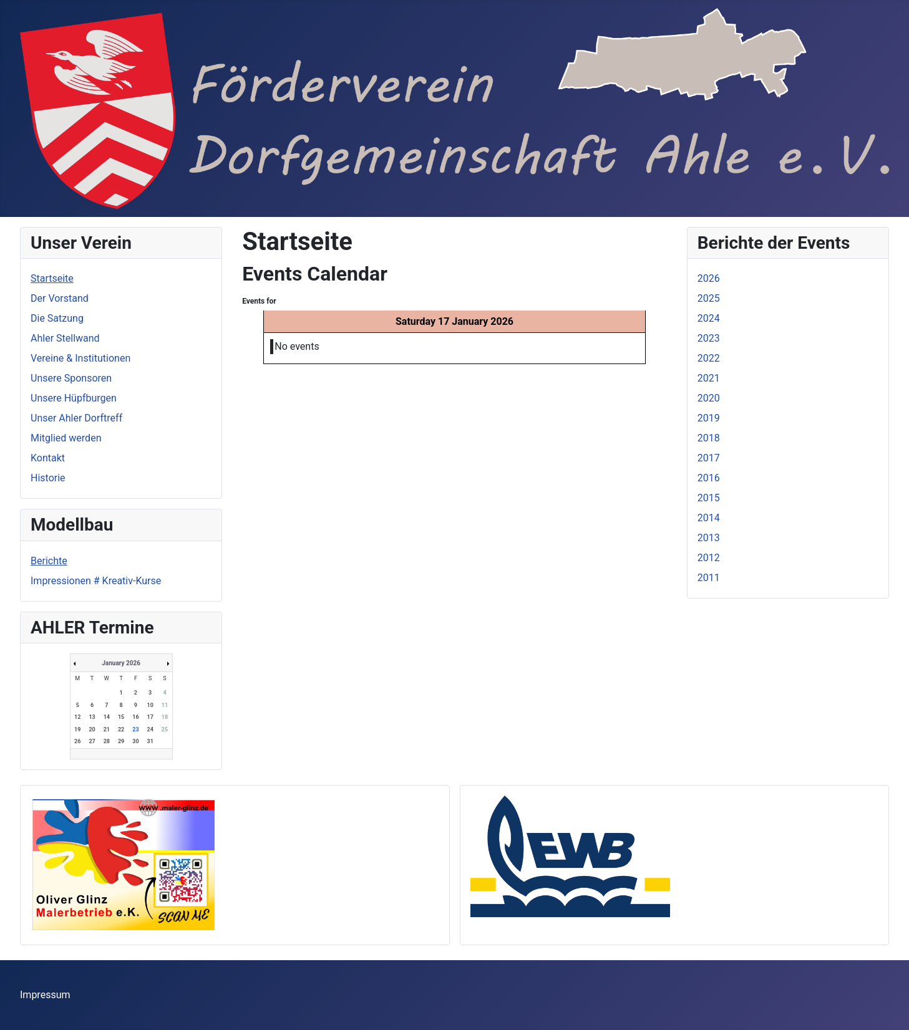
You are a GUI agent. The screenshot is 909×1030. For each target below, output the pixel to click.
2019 (709, 418)
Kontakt (48, 458)
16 (135, 717)
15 (121, 717)
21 (107, 729)
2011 (709, 578)
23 (135, 729)
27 (92, 741)
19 (77, 729)
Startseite (52, 278)
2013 (709, 538)
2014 (709, 518)
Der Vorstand (60, 298)
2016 (709, 478)
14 (107, 717)
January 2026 (121, 663)
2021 (709, 378)
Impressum (45, 995)
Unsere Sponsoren (71, 378)
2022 (709, 358)
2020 (709, 398)
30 (135, 741)
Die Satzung (57, 318)
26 (77, 741)
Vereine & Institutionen (80, 358)
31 (150, 741)
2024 (709, 318)
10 (150, 705)
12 (77, 717)
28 (107, 741)
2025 (709, 298)
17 (150, 717)
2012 (709, 558)
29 (121, 741)
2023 (709, 338)
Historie (48, 478)
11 (165, 705)
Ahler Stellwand (65, 338)
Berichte (49, 561)
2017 (709, 458)
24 (150, 729)
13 (92, 717)
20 (92, 729)
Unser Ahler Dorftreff (76, 418)
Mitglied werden (66, 438)
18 (165, 717)
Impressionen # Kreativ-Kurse (96, 581)
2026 (709, 278)
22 (121, 729)
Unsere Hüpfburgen (74, 398)
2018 (709, 438)
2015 (709, 498)
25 (165, 729)
